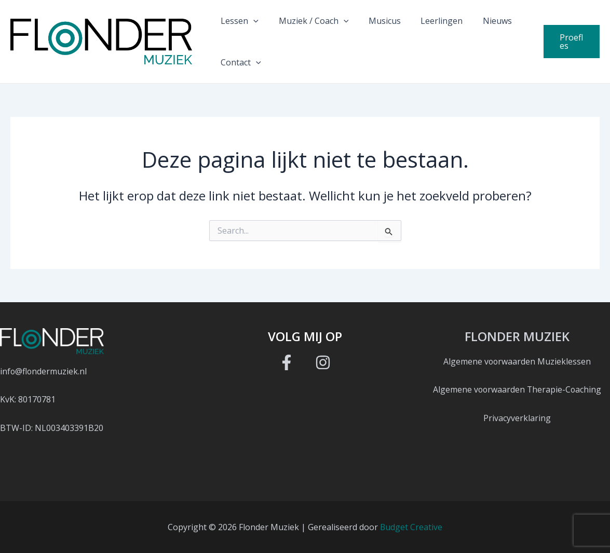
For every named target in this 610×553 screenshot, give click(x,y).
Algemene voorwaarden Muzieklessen (517, 361)
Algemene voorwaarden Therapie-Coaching (517, 389)
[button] (252, 21)
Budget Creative (411, 527)
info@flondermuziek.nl (44, 371)
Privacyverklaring (517, 418)
